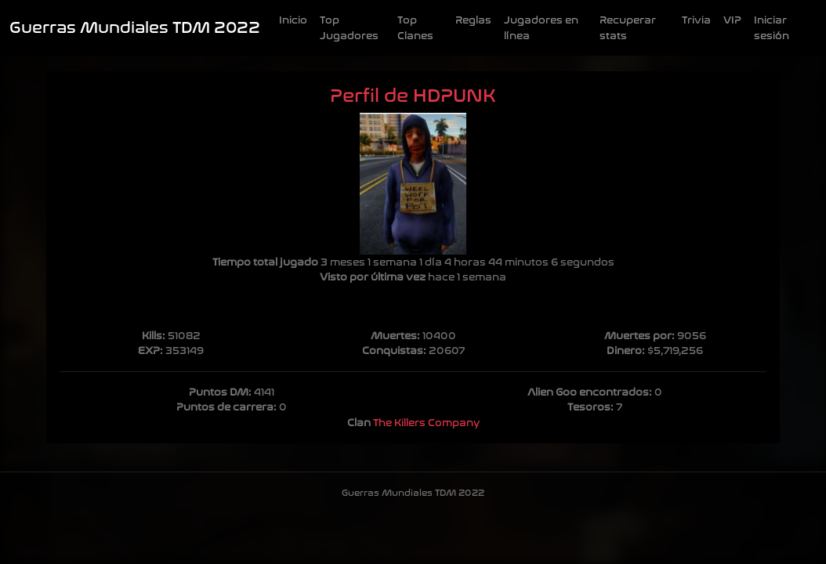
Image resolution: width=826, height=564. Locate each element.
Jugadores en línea (541, 28)
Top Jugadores (349, 28)
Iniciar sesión (771, 28)
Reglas (473, 20)
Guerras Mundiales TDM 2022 (134, 28)
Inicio (293, 20)
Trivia (696, 20)
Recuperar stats (628, 28)
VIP (732, 20)
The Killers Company (426, 422)
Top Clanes (415, 28)
